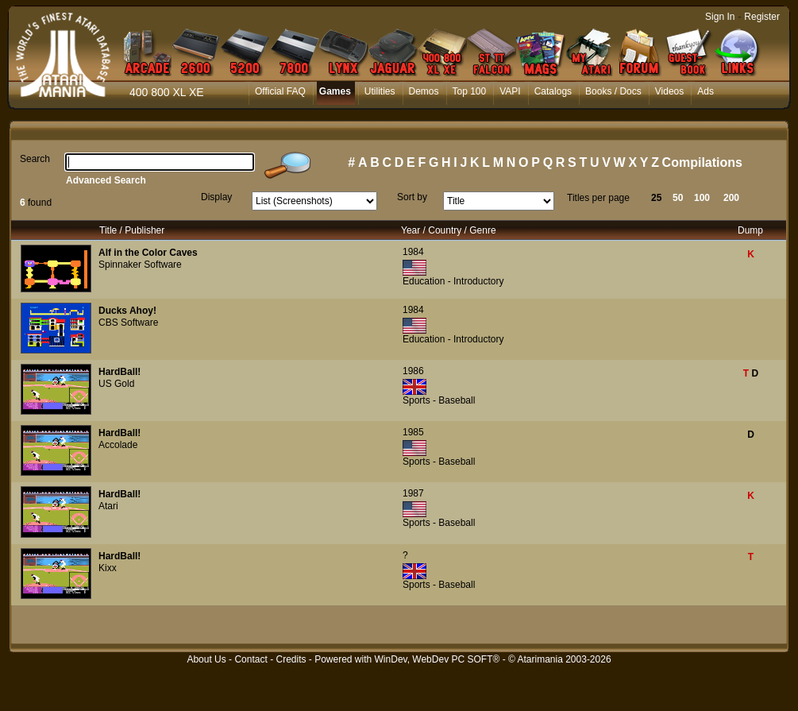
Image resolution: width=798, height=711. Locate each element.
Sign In (719, 16)
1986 (413, 371)
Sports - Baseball (439, 400)
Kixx (107, 568)
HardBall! (119, 371)
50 (678, 197)
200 (731, 197)
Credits (291, 659)
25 (656, 197)
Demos (424, 91)
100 (702, 197)
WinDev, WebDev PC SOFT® (437, 659)
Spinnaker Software (140, 264)
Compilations (702, 162)
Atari (108, 506)
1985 (413, 432)
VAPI (509, 91)
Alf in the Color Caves (148, 252)
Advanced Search (106, 180)
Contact (250, 659)
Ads (705, 91)
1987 (413, 493)
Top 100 (470, 91)
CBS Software (128, 322)
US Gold (116, 383)
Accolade (117, 444)
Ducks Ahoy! (127, 310)
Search (35, 158)
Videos (669, 91)
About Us (206, 659)
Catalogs (553, 91)
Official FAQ (280, 91)
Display (216, 197)
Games (335, 91)
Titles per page (598, 197)
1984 (413, 251)
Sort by (412, 197)
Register (762, 16)
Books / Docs (613, 91)
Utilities (379, 91)
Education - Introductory (453, 281)
